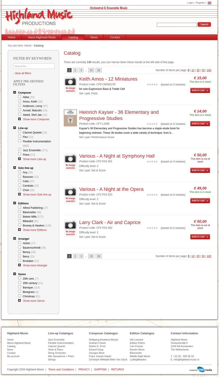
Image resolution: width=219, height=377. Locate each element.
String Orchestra (57, 353)
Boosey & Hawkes (37, 225)
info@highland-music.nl (186, 359)
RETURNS (117, 369)
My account (13, 356)
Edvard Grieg (96, 349)
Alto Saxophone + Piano (61, 356)
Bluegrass (30, 292)
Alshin (29, 243)
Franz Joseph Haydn (100, 356)
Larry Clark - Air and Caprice (110, 222)
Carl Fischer (136, 346)
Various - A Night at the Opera (111, 189)
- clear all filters (22, 73)
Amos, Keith (32, 101)
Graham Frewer (97, 343)
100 (209, 70)
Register (200, 2)
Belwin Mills (33, 216)
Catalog (73, 37)
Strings (52, 359)
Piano (29, 154)
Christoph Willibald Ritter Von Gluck (108, 359)
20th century (33, 283)
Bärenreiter (32, 212)
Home (11, 37)
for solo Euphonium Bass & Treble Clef (102, 89)
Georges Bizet (96, 353)
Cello (28, 181)
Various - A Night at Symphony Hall (117, 156)
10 (193, 70)
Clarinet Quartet (35, 132)
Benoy (29, 252)
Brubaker (31, 261)
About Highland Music (42, 37)
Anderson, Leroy (35, 106)
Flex (28, 137)
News (94, 37)
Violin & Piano (55, 349)
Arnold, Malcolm (35, 110)
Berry (29, 256)
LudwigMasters (138, 359)
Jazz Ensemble (35, 150)
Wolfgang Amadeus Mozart (103, 339)
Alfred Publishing (35, 207)
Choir (29, 190)
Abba (29, 97)
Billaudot (30, 221)
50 (203, 70)
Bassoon (30, 176)
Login (190, 2)
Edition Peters (137, 343)
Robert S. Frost (97, 346)
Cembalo (31, 185)
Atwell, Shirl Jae (35, 114)
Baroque (31, 287)
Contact (115, 37)
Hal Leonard (136, 339)
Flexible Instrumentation (37, 143)
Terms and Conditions (61, 369)
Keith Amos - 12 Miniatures (108, 79)
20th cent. (30, 278)
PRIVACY (84, 369)
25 (198, 70)
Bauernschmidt (34, 247)
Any (28, 172)
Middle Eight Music (140, 356)
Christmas (31, 296)
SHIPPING (100, 369)
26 (98, 70)
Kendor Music (137, 349)
